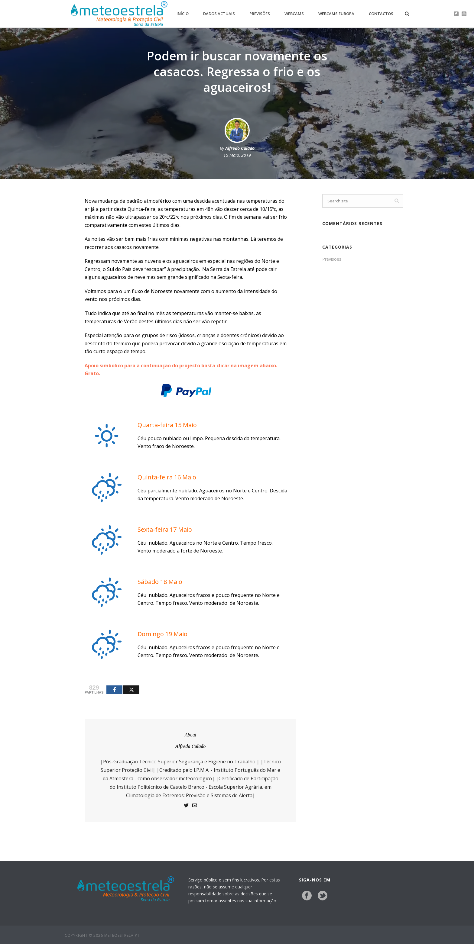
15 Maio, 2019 (237, 155)
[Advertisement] (362, 366)
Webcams (294, 13)
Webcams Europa (336, 13)
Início (183, 13)
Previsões (259, 13)
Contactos (381, 13)
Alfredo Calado (240, 148)
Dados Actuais (219, 13)
